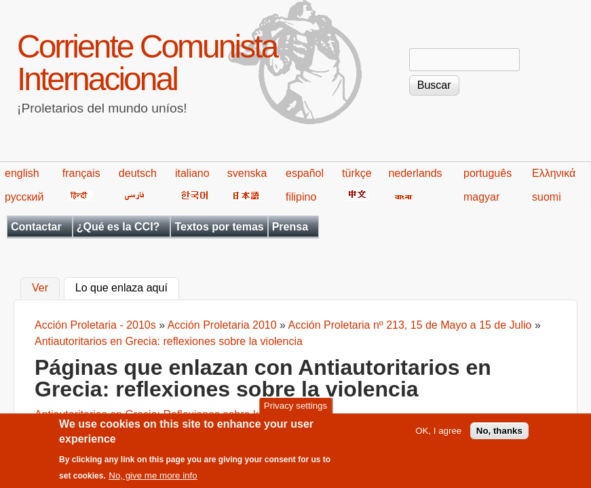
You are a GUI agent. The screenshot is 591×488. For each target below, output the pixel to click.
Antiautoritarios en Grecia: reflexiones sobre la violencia (169, 341)
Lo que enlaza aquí (127, 286)
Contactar (36, 226)
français (81, 173)
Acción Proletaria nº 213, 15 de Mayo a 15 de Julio (410, 325)
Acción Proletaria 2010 (222, 325)
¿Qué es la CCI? (118, 226)
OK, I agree (438, 437)
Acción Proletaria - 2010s (95, 325)
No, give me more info (153, 481)
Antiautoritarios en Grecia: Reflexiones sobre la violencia (171, 414)
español (305, 173)
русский (24, 197)
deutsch (138, 173)
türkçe (357, 173)
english (22, 173)
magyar (481, 197)
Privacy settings (295, 412)
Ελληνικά (553, 173)
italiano (192, 173)
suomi (546, 197)
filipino (301, 197)
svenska (247, 173)
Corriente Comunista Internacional (147, 62)
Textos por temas (218, 226)
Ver (40, 288)
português (487, 173)
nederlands (415, 173)
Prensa (290, 226)
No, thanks (499, 437)
